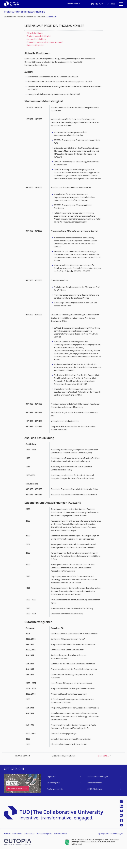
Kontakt (7, 834)
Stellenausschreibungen (97, 777)
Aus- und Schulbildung (36, 39)
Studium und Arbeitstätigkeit (39, 36)
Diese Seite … (103, 756)
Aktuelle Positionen (35, 33)
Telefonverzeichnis (55, 789)
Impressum (17, 834)
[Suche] (110, 4)
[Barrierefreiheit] (92, 4)
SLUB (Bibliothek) (94, 789)
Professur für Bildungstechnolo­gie (24, 12)
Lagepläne (51, 777)
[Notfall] (88, 4)
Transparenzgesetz (44, 834)
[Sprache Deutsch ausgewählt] (99, 4)
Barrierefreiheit (60, 834)
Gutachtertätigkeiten (35, 45)
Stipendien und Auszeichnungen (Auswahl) (45, 42)
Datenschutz (29, 834)
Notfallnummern (94, 783)
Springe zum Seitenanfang (109, 834)
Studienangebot (53, 783)
